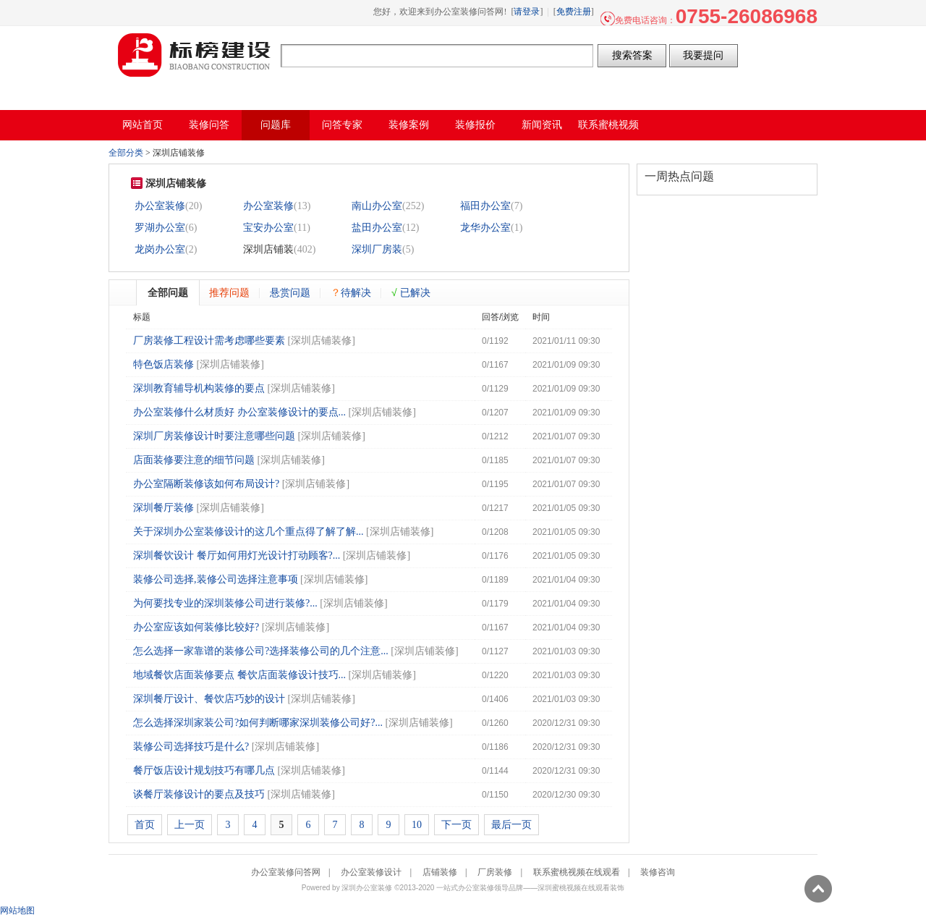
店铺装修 (439, 872)
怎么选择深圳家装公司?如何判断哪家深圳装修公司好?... (258, 722)
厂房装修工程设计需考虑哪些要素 (209, 340)
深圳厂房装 (377, 249)
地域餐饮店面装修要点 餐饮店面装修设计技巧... (239, 674)
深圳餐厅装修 (163, 507)
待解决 (351, 292)
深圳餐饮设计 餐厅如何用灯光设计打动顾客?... (236, 555)
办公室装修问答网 (194, 55)
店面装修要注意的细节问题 (194, 460)
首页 (145, 824)
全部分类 (126, 153)
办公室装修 (160, 205)
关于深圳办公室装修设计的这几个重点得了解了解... (248, 531)
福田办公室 (485, 205)
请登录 (527, 12)
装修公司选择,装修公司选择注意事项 (215, 579)
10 (417, 824)
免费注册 (573, 12)
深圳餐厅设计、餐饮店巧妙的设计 (209, 698)
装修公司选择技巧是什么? (191, 746)
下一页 (456, 824)
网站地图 (17, 910)
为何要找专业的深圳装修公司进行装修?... (225, 603)
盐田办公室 (377, 227)
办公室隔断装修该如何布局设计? (206, 483)
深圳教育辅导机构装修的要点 (199, 388)
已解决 (410, 292)
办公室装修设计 (371, 872)
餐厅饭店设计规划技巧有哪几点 (204, 770)
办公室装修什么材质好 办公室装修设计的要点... (239, 412)
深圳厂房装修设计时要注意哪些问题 (214, 436)
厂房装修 (494, 872)
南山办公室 (377, 205)
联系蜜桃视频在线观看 (576, 872)
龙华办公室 (485, 227)
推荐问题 (229, 292)
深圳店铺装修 (321, 340)
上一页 (189, 824)
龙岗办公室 (160, 249)
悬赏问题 (290, 292)
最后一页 (511, 824)
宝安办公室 (268, 227)
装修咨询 (657, 872)
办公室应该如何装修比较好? (196, 627)
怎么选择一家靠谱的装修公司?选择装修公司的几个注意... (260, 651)
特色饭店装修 (163, 364)
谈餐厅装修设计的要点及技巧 (199, 794)
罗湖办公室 (160, 227)
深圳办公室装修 (366, 888)
